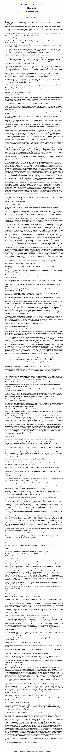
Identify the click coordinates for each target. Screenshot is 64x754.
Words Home (22, 751)
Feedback (48, 751)
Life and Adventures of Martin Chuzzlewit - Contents (28, 747)
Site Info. (41, 751)
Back (15, 751)
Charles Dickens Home (32, 751)
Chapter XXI (45, 747)
